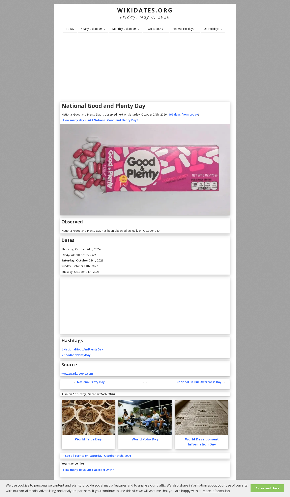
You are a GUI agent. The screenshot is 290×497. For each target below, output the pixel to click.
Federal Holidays (185, 29)
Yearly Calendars (93, 29)
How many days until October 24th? (88, 470)
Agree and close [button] (267, 488)
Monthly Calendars (125, 29)
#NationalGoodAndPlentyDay (82, 349)
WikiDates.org (145, 10)
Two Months (156, 29)
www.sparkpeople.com (77, 373)
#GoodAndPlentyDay (76, 355)
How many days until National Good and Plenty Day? (100, 120)
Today (70, 29)
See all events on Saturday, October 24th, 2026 (98, 456)
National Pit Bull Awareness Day (199, 382)
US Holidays (213, 29)
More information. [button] (216, 491)
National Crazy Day (91, 382)
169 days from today (183, 114)
